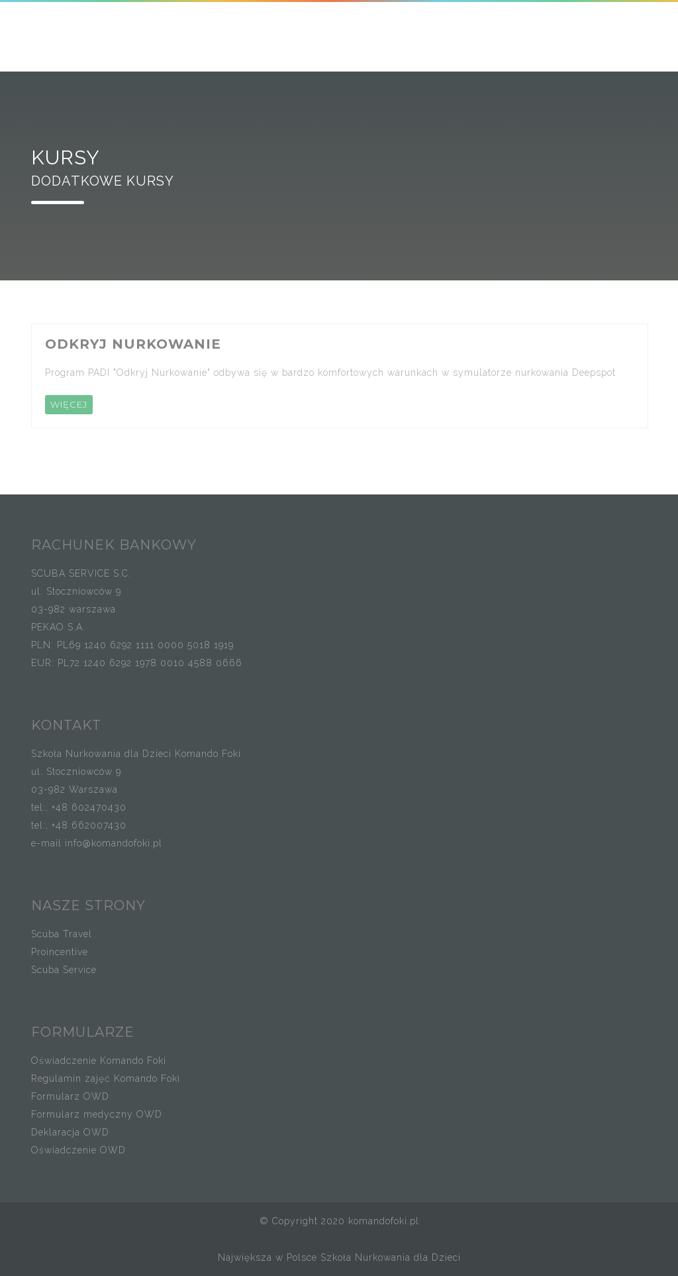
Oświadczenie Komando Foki (98, 1060)
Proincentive (59, 952)
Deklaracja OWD (70, 1132)
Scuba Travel (61, 934)
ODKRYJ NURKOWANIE (133, 344)
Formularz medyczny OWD (96, 1114)
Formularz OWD (70, 1096)
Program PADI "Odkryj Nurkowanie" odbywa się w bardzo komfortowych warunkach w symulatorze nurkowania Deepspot (330, 372)
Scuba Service (64, 969)
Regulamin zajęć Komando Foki (105, 1078)
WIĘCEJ (68, 404)
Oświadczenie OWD (78, 1150)
